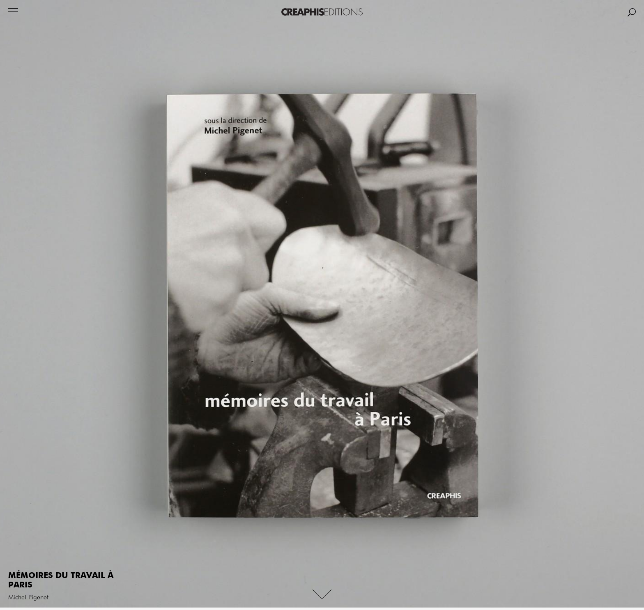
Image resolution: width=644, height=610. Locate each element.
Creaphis (322, 12)
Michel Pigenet (28, 597)
